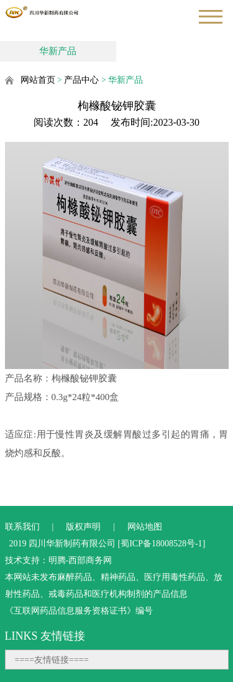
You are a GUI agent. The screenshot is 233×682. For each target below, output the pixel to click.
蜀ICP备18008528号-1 (161, 543)
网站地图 (144, 526)
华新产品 (57, 51)
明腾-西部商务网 (80, 560)
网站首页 (38, 80)
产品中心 (81, 80)
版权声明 (83, 526)
